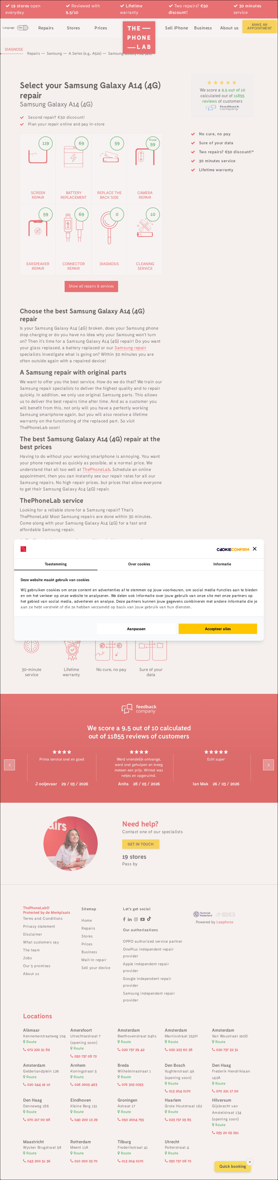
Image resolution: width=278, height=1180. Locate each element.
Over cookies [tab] (139, 564)
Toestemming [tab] (56, 564)
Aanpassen (136, 629)
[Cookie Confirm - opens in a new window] (233, 548)
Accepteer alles (218, 629)
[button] (254, 548)
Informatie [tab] (222, 564)
